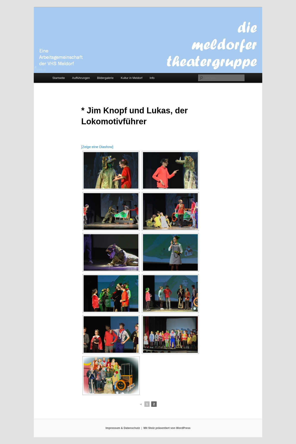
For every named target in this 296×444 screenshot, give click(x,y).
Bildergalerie (105, 78)
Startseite (58, 78)
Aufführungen (81, 78)
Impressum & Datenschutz (123, 428)
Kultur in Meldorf (132, 78)
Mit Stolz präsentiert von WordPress (166, 428)
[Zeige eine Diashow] (97, 147)
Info (152, 78)
